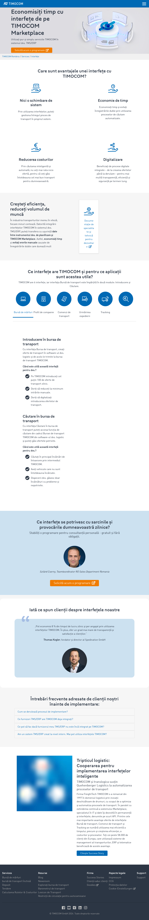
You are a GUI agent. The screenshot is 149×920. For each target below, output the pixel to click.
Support (141, 877)
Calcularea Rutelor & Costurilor (19, 892)
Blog (40, 877)
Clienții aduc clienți (97, 881)
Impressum (115, 877)
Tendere (6, 888)
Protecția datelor (118, 885)
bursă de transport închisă (16, 881)
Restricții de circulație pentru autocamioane (62, 896)
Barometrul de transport (51, 888)
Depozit (6, 885)
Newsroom (44, 881)
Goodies (93, 885)
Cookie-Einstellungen (122, 888)
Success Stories (95, 877)
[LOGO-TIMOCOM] (13, 4)
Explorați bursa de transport (53, 885)
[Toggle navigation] (144, 4)
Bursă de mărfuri (11, 877)
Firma (90, 873)
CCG (111, 881)
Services (7, 873)
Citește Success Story (92, 853)
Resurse (42, 873)
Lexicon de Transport (49, 892)
